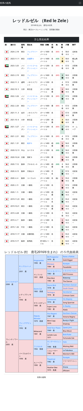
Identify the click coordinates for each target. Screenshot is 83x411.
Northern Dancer (70, 285)
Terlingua (51, 292)
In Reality (66, 306)
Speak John (67, 327)
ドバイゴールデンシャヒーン (32, 68)
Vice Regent (52, 313)
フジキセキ (38, 346)
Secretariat (67, 292)
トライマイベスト (70, 270)
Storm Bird (51, 285)
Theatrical (51, 359)
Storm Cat (38, 289)
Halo (65, 342)
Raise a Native (68, 256)
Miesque (50, 264)
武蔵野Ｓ (30, 58)
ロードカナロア (12, 282)
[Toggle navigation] (80, 3)
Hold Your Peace (54, 328)
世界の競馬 (5, 3)
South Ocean (68, 288)
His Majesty (67, 299)
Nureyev (66, 263)
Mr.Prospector (53, 257)
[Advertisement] (41, 11)
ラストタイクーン (54, 271)
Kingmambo (39, 260)
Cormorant (51, 299)
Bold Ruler (67, 334)
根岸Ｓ (29, 143)
